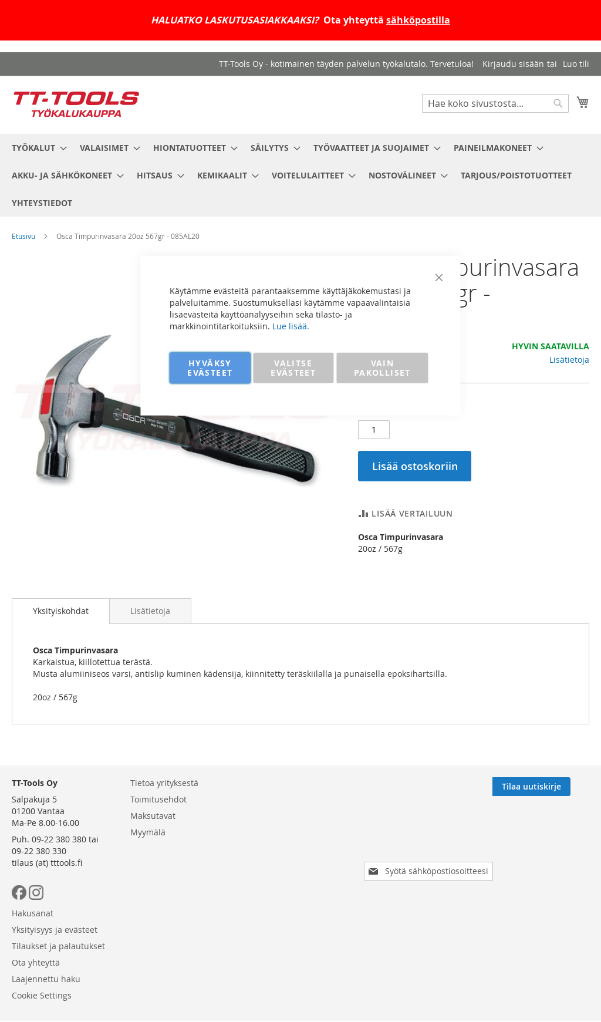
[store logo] (76, 104)
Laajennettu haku (291, 900)
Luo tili (576, 63)
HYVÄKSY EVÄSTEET (209, 367)
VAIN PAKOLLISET (382, 367)
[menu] (300, 175)
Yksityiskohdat (61, 610)
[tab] (61, 611)
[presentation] (431, 890)
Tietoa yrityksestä (164, 834)
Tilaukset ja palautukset (303, 867)
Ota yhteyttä (281, 883)
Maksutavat (152, 867)
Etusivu (23, 236)
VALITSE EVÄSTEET (293, 367)
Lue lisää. (290, 325)
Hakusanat (278, 834)
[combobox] (495, 103)
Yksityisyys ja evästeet (300, 850)
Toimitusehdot (158, 850)
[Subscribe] (550, 838)
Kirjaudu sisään (513, 63)
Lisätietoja (569, 359)
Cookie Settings (287, 916)
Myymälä (148, 883)
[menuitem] (36, 147)
